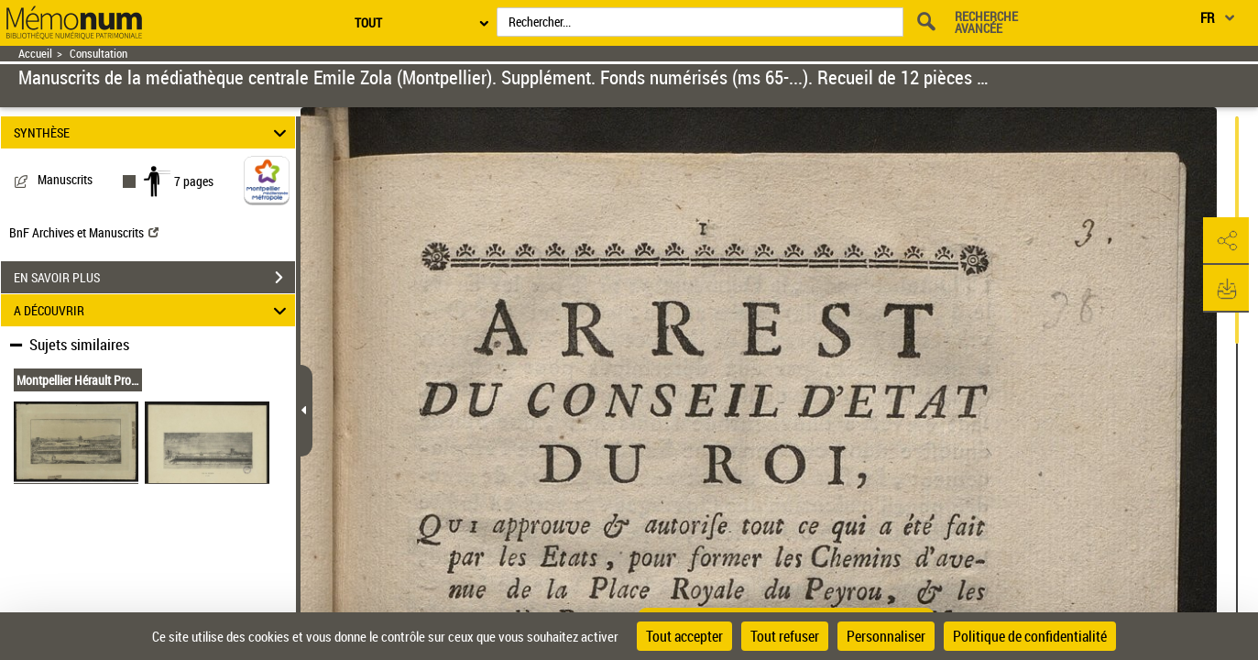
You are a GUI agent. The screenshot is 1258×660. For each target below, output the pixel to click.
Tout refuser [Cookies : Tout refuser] (784, 636)
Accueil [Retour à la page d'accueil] (35, 53)
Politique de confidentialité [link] (1030, 636)
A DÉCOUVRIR (153, 310)
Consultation (98, 53)
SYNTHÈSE (153, 132)
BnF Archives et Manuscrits (84, 232)
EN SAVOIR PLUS (154, 278)
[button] (1226, 241)
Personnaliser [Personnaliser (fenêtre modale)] (886, 636)
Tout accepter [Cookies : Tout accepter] (684, 636)
